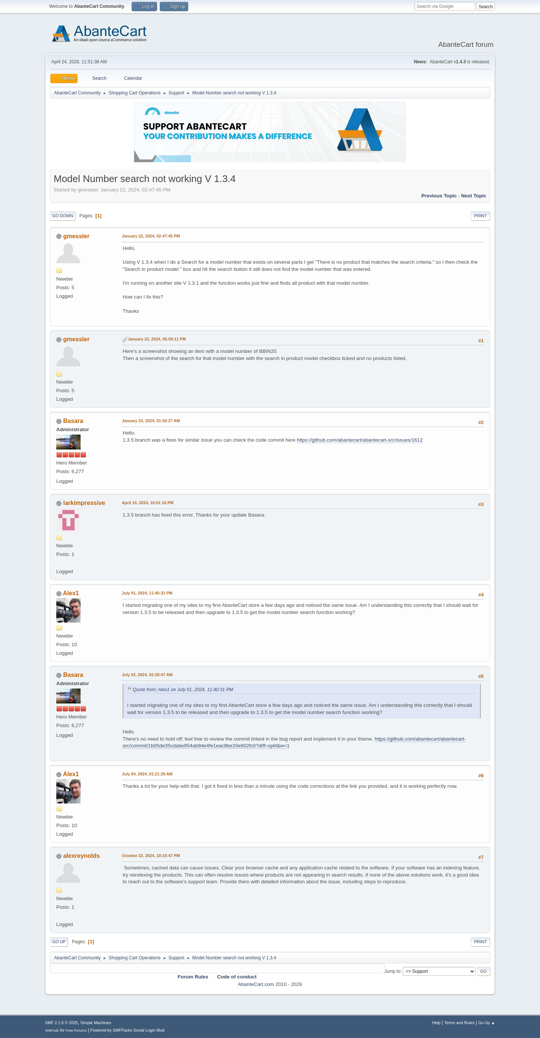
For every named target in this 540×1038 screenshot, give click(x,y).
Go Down (62, 216)
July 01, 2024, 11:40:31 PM (147, 593)
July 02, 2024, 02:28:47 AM (147, 674)
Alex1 (71, 593)
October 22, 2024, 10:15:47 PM (151, 855)
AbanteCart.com (256, 984)
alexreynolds (81, 856)
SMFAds (52, 1030)
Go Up (59, 941)
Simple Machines (95, 1022)
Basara (73, 421)
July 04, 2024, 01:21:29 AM (147, 774)
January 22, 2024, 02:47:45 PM (151, 236)
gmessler (76, 236)
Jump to (392, 971)
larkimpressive (84, 503)
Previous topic (439, 196)
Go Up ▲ (486, 1022)
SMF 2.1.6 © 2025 (61, 1022)
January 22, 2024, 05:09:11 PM (157, 339)
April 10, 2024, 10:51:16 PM (148, 502)
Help (436, 1022)
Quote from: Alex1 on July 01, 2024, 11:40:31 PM (183, 689)
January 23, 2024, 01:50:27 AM (151, 420)
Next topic (473, 196)
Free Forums (76, 1030)
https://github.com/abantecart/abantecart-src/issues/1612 (360, 440)
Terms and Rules (459, 1022)
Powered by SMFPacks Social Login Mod (127, 1030)
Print (480, 216)
